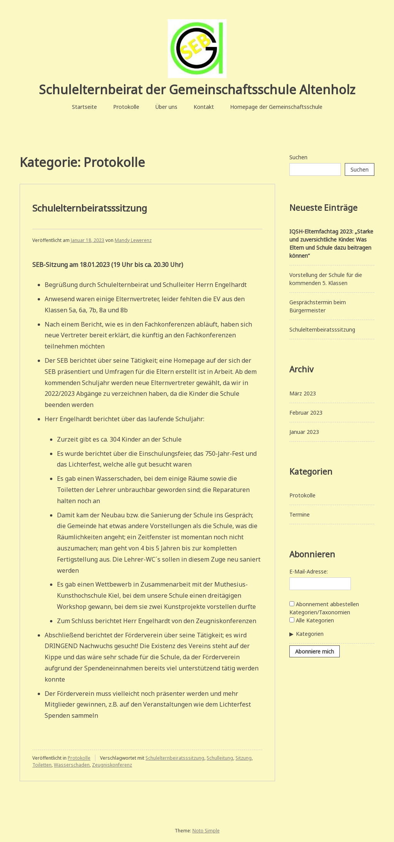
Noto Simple (206, 830)
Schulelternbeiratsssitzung (89, 208)
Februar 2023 (305, 412)
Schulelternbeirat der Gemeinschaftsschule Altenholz (197, 89)
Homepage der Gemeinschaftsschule (276, 106)
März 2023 (302, 393)
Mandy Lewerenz (133, 240)
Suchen (298, 157)
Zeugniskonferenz (112, 765)
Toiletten (42, 765)
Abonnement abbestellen (324, 604)
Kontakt (204, 106)
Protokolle (126, 106)
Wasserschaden (72, 765)
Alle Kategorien (311, 620)
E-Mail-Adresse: (308, 571)
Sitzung (243, 758)
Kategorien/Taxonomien (319, 612)
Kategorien (310, 633)
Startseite (84, 106)
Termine (299, 514)
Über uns (166, 106)
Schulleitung (220, 758)
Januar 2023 (304, 431)
